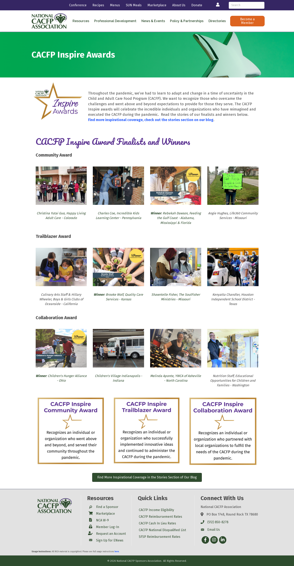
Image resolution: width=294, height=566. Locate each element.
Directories (217, 21)
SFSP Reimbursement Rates (159, 537)
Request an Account (111, 534)
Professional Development (115, 21)
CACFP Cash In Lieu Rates (157, 523)
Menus (115, 5)
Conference (78, 5)
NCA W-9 (102, 520)
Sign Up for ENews (109, 540)
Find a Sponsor (107, 507)
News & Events (153, 21)
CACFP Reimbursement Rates (160, 517)
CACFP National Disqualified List (162, 530)
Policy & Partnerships (186, 21)
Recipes (98, 5)
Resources (81, 21)
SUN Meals (134, 5)
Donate (196, 5)
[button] (247, 21)
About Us (178, 5)
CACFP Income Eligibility (156, 510)
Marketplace (157, 5)
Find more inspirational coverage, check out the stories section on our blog (150, 120)
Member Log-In (107, 527)
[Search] (247, 5)
